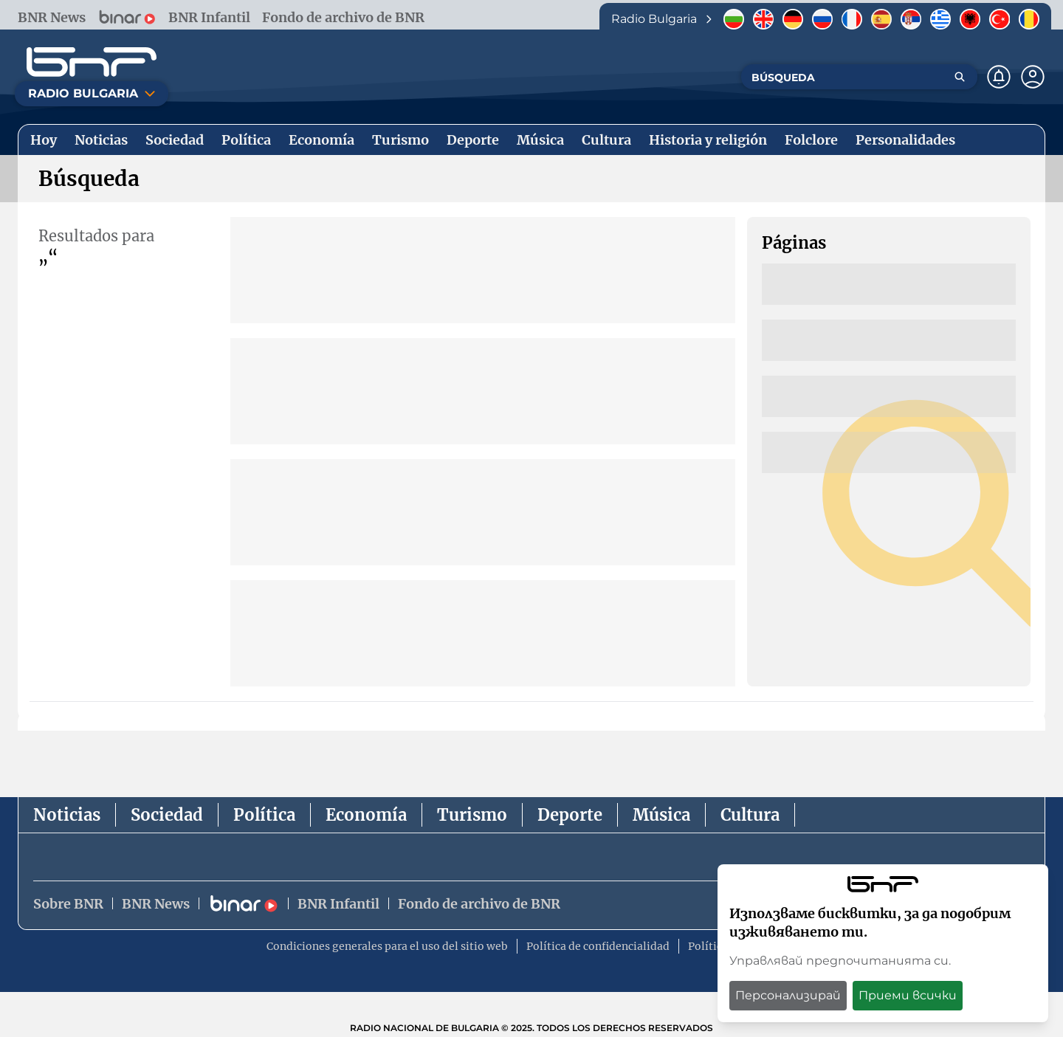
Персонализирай (788, 995)
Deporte (569, 815)
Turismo (472, 815)
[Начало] (91, 62)
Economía (366, 815)
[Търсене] (959, 77)
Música (661, 815)
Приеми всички (908, 995)
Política (264, 815)
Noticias (66, 815)
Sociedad (167, 815)
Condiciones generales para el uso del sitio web (387, 946)
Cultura (750, 815)
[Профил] (1032, 76)
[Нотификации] (998, 76)
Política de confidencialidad (598, 946)
